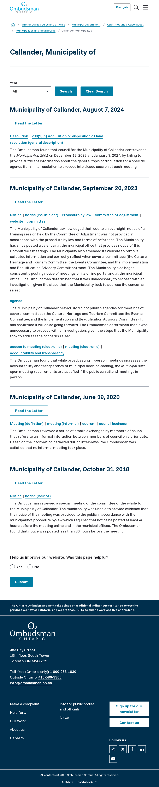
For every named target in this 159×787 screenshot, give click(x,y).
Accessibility (87, 781)
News (64, 717)
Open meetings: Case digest (125, 24)
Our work (18, 721)
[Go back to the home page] (13, 25)
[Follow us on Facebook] (132, 749)
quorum (88, 423)
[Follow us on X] (123, 749)
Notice (16, 214)
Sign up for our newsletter (129, 709)
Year (13, 82)
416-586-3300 (49, 677)
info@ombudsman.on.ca (31, 682)
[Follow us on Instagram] (113, 749)
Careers (17, 738)
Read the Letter (29, 123)
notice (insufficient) (41, 214)
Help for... (18, 712)
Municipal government (86, 24)
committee (36, 221)
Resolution (19, 136)
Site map (68, 781)
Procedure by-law (76, 214)
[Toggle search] (136, 7)
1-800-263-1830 (63, 671)
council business (113, 423)
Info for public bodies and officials (43, 24)
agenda (16, 300)
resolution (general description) (36, 142)
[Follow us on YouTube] (113, 759)
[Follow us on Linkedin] (142, 749)
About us (17, 729)
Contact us (129, 722)
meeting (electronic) (82, 346)
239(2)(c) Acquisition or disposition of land (67, 136)
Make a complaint (25, 704)
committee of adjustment (117, 214)
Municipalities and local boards (35, 30)
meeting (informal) (63, 423)
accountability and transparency (37, 353)
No (36, 566)
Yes (19, 566)
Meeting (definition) (26, 423)
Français (122, 7)
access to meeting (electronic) (36, 346)
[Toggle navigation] (145, 7)
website (16, 221)
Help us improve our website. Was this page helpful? (59, 557)
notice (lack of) (38, 495)
